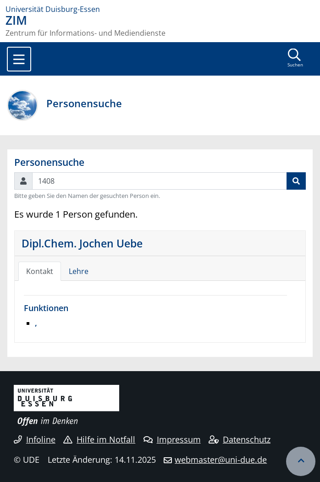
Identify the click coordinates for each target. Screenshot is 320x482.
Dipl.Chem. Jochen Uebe (82, 243)
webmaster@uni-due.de (221, 459)
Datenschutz (239, 439)
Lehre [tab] (78, 271)
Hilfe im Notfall (99, 439)
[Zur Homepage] (160, 9)
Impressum (172, 439)
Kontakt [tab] (39, 271)
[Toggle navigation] (19, 59)
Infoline (34, 439)
